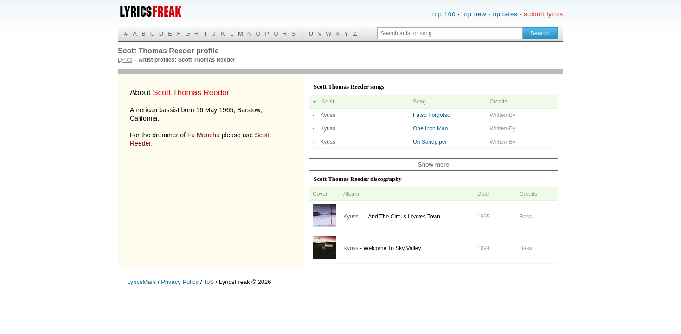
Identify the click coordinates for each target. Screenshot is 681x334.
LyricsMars (141, 281)
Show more (433, 164)
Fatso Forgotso (431, 115)
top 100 (444, 14)
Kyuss (327, 115)
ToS (209, 281)
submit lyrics (543, 14)
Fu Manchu (203, 135)
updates (505, 14)
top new (474, 14)
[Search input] (450, 33)
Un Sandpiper (430, 142)
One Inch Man (430, 128)
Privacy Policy (180, 281)
